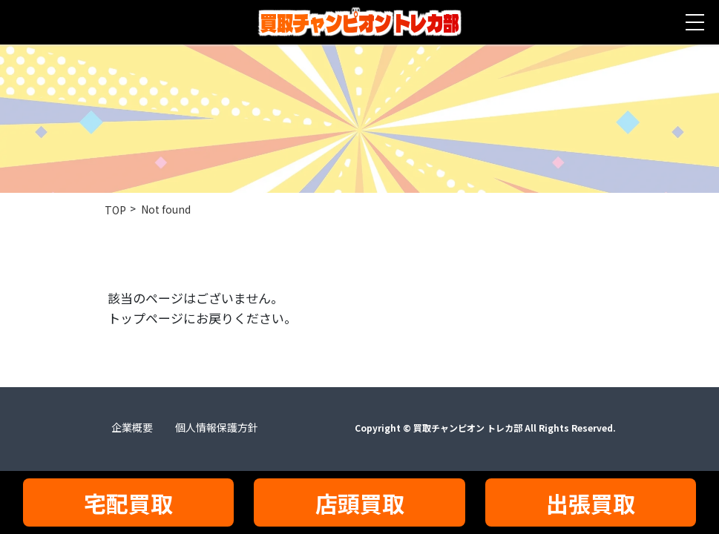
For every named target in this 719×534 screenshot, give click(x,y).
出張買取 (590, 503)
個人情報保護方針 (216, 427)
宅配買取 (128, 503)
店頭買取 (359, 503)
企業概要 (132, 427)
